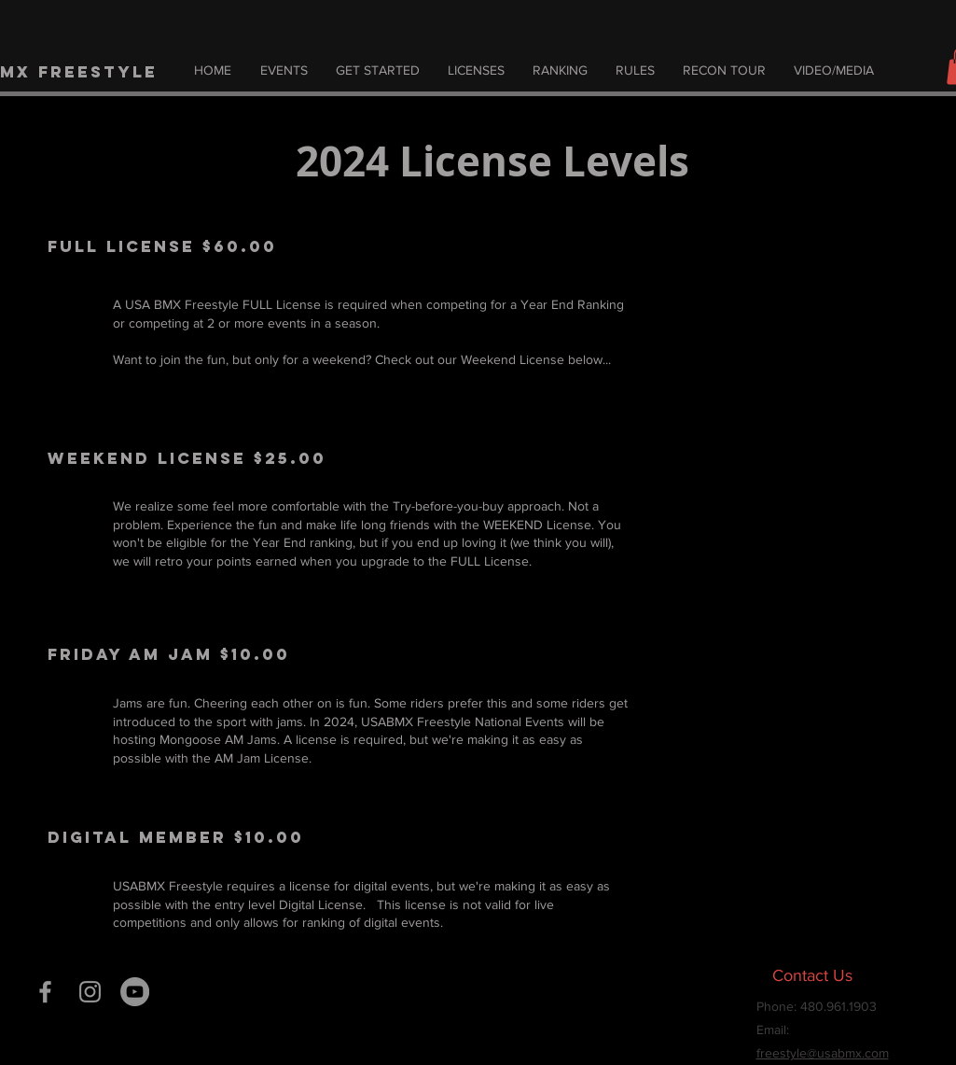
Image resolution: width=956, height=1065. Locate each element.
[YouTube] (134, 991)
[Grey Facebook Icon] (45, 991)
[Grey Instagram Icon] (90, 991)
